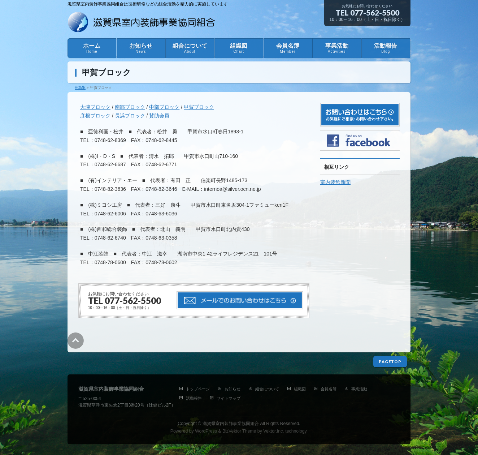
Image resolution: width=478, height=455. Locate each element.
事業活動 (359, 389)
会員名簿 (328, 389)
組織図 (300, 389)
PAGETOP (390, 361)
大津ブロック (95, 107)
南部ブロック (130, 107)
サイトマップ (228, 398)
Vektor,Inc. (273, 431)
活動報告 (194, 398)
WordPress (206, 431)
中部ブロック (164, 107)
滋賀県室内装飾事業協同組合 (231, 423)
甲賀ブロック (199, 107)
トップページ (198, 389)
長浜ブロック (130, 116)
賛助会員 (159, 116)
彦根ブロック (95, 116)
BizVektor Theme (239, 431)
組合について (267, 389)
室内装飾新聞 (335, 182)
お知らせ (232, 389)
